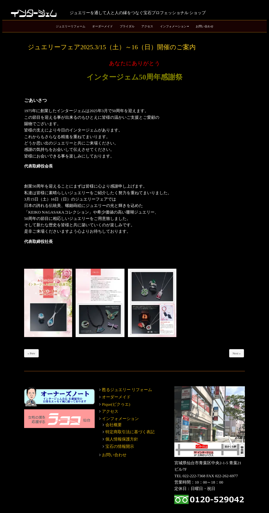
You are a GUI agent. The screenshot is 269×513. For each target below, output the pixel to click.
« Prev (31, 353)
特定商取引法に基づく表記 (130, 432)
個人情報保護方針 (121, 439)
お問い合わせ (114, 455)
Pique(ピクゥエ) (116, 404)
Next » (237, 353)
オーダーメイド (116, 397)
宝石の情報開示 (119, 446)
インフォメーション (120, 418)
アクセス (110, 411)
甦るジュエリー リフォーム (127, 389)
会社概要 (113, 425)
